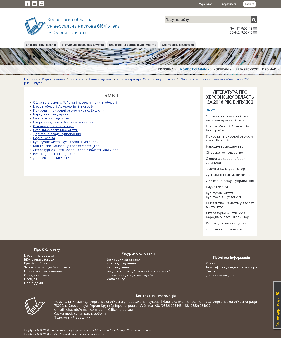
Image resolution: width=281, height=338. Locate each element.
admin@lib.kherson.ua (116, 309)
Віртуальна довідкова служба (83, 44)
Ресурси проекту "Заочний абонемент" (138, 271)
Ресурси (77, 79)
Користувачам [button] (195, 69)
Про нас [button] (270, 69)
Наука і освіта (44, 138)
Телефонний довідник (72, 317)
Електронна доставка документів (132, 44)
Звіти (210, 271)
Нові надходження (121, 263)
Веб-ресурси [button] (246, 69)
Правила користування (43, 271)
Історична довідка (39, 255)
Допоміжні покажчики (51, 157)
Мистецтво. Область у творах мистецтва (66, 146)
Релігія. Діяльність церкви (54, 154)
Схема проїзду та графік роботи (80, 313)
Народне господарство (51, 114)
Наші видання (100, 79)
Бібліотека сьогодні (40, 259)
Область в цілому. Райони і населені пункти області (75, 102)
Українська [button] (207, 4)
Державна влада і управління (57, 134)
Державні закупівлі (221, 275)
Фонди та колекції (38, 275)
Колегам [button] (222, 69)
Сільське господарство (51, 118)
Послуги (30, 279)
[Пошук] (254, 19)
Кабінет (249, 4)
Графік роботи (35, 263)
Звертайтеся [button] (230, 4)
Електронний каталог (41, 44)
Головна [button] (167, 69)
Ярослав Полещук (69, 334)
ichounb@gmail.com (81, 309)
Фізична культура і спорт (53, 126)
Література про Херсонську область (146, 79)
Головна (30, 79)
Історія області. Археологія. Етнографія (64, 106)
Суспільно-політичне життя (55, 130)
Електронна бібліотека (177, 44)
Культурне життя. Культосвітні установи (66, 142)
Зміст (210, 110)
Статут (211, 263)
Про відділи (33, 283)
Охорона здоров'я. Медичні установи (63, 122)
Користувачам (53, 79)
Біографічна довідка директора (231, 267)
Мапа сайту (115, 279)
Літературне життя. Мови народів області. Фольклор (75, 150)
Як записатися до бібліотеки (47, 267)
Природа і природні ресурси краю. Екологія (68, 110)
